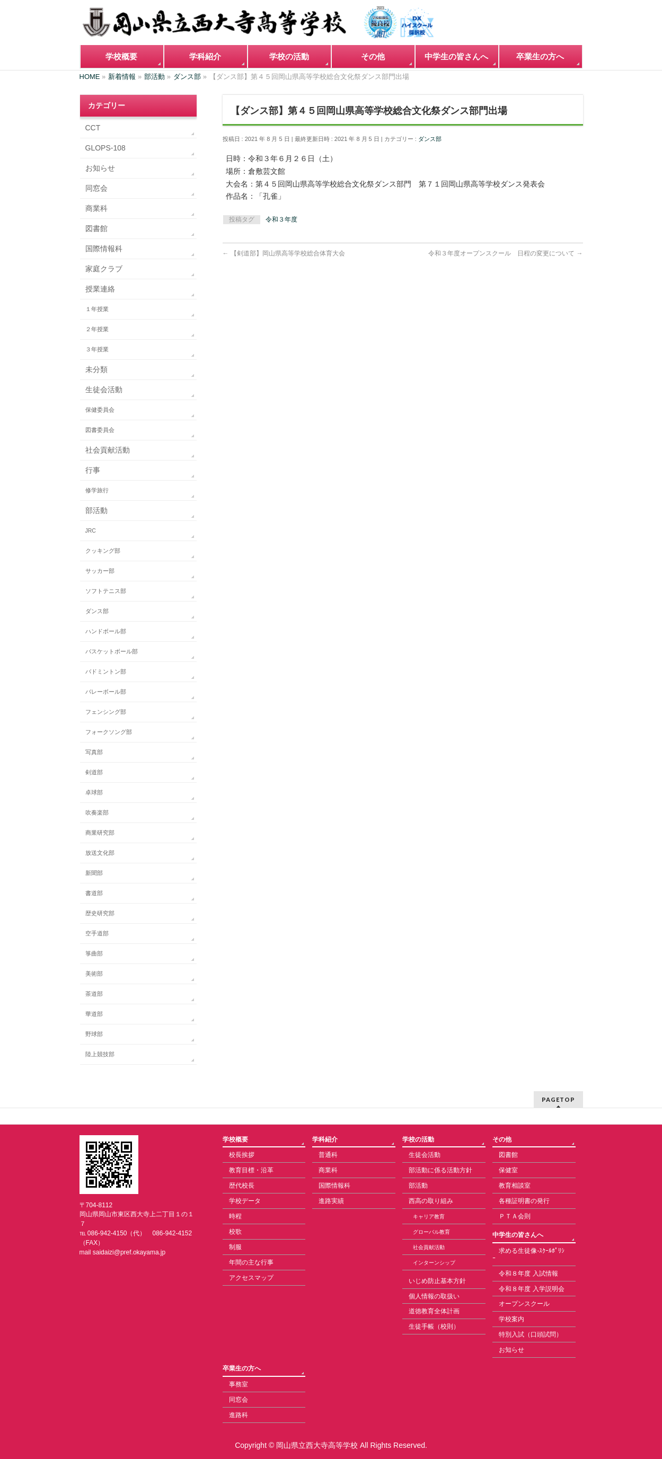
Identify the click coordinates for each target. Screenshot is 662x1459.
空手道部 (97, 933)
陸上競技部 (99, 1054)
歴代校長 (241, 1185)
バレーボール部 (105, 691)
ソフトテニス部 (105, 591)
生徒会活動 (103, 389)
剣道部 (94, 772)
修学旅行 (97, 490)
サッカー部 (99, 571)
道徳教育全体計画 (434, 1311)
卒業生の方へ (242, 1368)
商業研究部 (99, 832)
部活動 (96, 510)
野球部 (94, 1034)
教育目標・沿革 (251, 1170)
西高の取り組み (431, 1201)
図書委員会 (99, 430)
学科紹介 (325, 1139)
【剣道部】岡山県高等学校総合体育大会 (284, 253)
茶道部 (94, 994)
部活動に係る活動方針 (440, 1170)
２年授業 (97, 329)
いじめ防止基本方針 (437, 1281)
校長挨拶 (241, 1155)
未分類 (96, 369)
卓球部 (94, 792)
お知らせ (100, 168)
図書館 (96, 228)
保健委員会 (99, 409)
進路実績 (331, 1201)
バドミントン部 (105, 671)
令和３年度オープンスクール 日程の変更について (505, 253)
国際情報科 (103, 248)
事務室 (238, 1384)
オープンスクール (524, 1303)
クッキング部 (102, 550)
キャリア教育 (429, 1216)
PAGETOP (558, 1099)
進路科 (238, 1415)
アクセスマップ (251, 1277)
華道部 (94, 1014)
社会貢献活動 (107, 450)
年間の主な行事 (251, 1262)
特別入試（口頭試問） (530, 1334)
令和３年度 (281, 219)
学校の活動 (418, 1139)
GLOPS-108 (105, 148)
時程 (235, 1216)
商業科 (96, 208)
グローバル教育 (431, 1232)
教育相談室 (515, 1185)
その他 (501, 1139)
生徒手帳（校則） (434, 1326)
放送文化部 (99, 853)
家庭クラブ (103, 268)
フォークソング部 (108, 732)
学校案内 (511, 1319)
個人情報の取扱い (434, 1296)
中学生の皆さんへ (517, 1235)
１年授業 (97, 309)
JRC (90, 530)
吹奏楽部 (97, 812)
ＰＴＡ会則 (515, 1216)
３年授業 (97, 349)
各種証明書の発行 (524, 1201)
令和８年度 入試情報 (528, 1273)
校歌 (235, 1231)
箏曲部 (94, 953)
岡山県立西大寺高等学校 (317, 1445)
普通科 (328, 1155)
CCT (93, 127)
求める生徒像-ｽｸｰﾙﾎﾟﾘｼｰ (528, 1254)
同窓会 (96, 188)
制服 (235, 1247)
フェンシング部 (105, 712)
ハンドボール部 (105, 631)
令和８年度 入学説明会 (531, 1289)
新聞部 (94, 873)
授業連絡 (100, 289)
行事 (92, 470)
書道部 (94, 893)
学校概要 (235, 1139)
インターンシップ (434, 1263)
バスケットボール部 (111, 651)
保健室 (508, 1170)
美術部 (94, 973)
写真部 (94, 752)
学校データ (245, 1201)
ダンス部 (430, 139)
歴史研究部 (99, 913)
